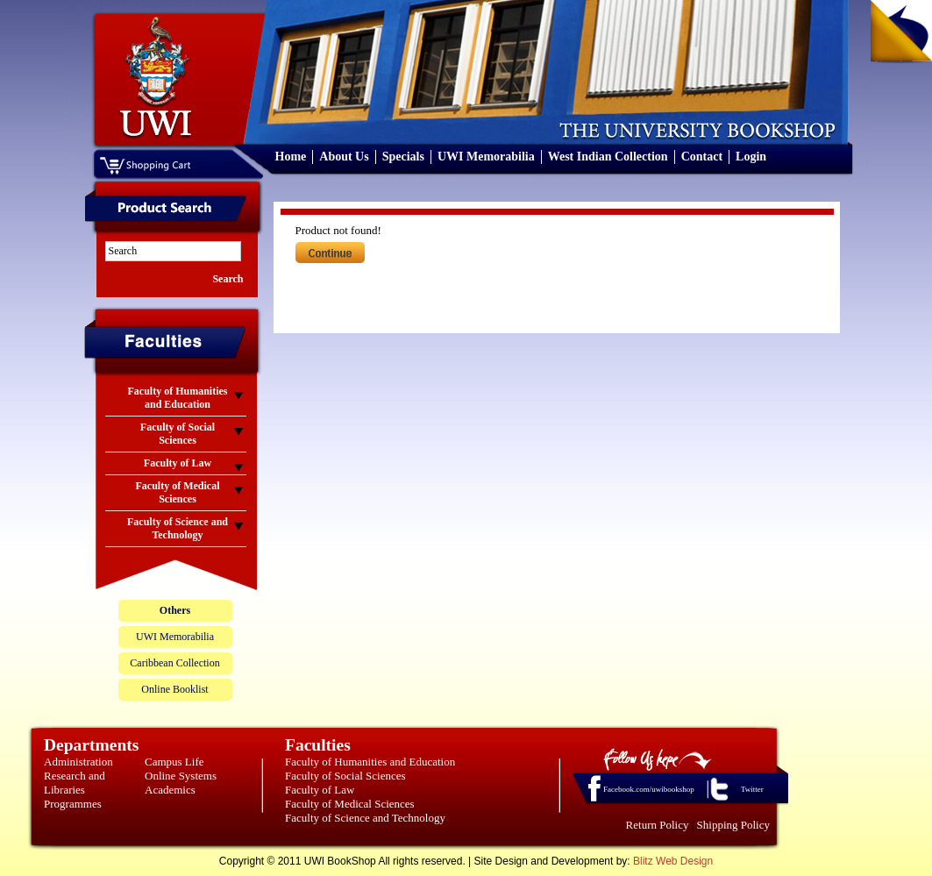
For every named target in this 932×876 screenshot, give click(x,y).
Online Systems (181, 775)
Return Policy (657, 824)
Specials (403, 156)
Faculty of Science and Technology (365, 817)
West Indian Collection (608, 156)
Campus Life (174, 761)
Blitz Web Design (673, 861)
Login (751, 156)
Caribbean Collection (174, 663)
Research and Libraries (74, 782)
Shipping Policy (733, 824)
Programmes (73, 803)
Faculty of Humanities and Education (370, 761)
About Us (343, 156)
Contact (701, 156)
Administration (78, 761)
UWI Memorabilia (486, 156)
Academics (170, 789)
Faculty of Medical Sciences (350, 803)
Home (291, 156)
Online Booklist (174, 689)
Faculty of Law (319, 789)
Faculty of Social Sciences (345, 775)
